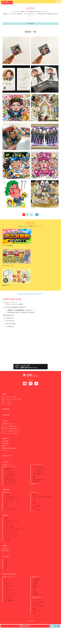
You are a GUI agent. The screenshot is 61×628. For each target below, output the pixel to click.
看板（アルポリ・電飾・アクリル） (15, 529)
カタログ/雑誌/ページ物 (12, 499)
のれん (35, 499)
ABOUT (5, 438)
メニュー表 (8, 507)
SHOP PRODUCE (9, 574)
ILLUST (5, 462)
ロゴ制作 (7, 494)
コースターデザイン (39, 606)
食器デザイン (37, 604)
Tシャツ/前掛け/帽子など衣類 (42, 497)
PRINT (5, 515)
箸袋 (34, 608)
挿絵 (34, 477)
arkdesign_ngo (10, 317)
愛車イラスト (9, 483)
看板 (34, 494)
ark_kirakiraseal (10, 320)
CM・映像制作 (9, 600)
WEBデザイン (8, 548)
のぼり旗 (7, 540)
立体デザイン (35, 492)
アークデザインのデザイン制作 (12, 399)
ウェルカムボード (10, 473)
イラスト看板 (37, 471)
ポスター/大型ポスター (40, 469)
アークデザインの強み (10, 396)
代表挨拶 (6, 441)
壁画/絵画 (36, 482)
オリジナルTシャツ (38, 600)
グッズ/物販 (36, 505)
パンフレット (9, 503)
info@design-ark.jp (9, 315)
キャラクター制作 (38, 467)
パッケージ (8, 501)
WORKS (5, 409)
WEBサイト (6, 285)
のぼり (35, 501)
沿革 (5, 445)
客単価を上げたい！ (9, 423)
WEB (4, 546)
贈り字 (7, 566)
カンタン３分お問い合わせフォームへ (28, 366)
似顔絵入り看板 (9, 479)
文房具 (35, 507)
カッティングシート (11, 531)
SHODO (5, 556)
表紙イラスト (37, 475)
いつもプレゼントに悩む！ (11, 433)
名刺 (6, 505)
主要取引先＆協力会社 (10, 448)
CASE (4, 421)
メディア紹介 (7, 403)
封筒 (34, 612)
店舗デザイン (35, 576)
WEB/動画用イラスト (39, 473)
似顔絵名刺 (8, 469)
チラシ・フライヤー (11, 523)
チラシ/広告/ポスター (11, 497)
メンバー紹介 (7, 401)
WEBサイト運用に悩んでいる (12, 428)
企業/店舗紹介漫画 (38, 479)
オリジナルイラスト (37, 464)
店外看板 (35, 581)
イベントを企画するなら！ (11, 426)
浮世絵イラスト (36, 483)
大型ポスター (9, 525)
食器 (34, 503)
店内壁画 (35, 594)
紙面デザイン (7, 492)
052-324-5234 (13, 299)
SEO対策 (6, 550)
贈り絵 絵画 (8, 477)
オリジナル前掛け (38, 602)
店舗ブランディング (9, 576)
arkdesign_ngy (10, 326)
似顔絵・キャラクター (10, 466)
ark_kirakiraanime (11, 323)
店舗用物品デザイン (37, 597)
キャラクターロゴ (10, 475)
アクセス (6, 450)
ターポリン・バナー (11, 535)
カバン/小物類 (37, 509)
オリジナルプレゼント (11, 533)
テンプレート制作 (10, 509)
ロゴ (6, 559)
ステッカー (8, 538)
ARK (4, 394)
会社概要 (6, 443)
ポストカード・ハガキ (11, 520)
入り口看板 (36, 579)
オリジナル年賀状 (10, 481)
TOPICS (5, 415)
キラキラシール (7, 265)
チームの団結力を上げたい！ (12, 430)
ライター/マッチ (38, 610)
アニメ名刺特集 (7, 245)
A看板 (34, 587)
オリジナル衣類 (9, 527)
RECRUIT (6, 456)
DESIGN (5, 489)
